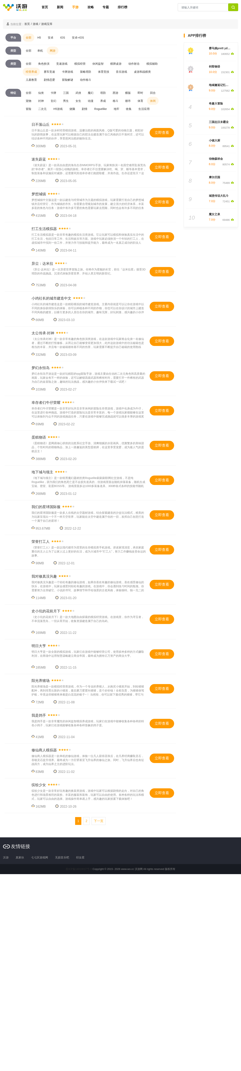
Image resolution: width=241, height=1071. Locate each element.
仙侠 (41, 92)
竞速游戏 (61, 63)
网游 (52, 50)
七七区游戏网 (39, 857)
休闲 (153, 100)
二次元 (42, 108)
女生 (78, 100)
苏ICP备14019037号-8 (79, 869)
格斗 (115, 100)
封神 (41, 100)
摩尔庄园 (214, 177)
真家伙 (20, 857)
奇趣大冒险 (216, 103)
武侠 (78, 92)
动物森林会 (216, 158)
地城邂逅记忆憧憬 (220, 85)
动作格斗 (85, 79)
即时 (140, 92)
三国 (66, 92)
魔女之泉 (214, 214)
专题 (105, 7)
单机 (40, 50)
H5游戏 (58, 108)
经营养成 (31, 71)
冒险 (28, 108)
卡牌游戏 (67, 71)
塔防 (103, 92)
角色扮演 (43, 63)
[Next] (99, 821)
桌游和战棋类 (142, 71)
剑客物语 (214, 66)
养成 (103, 100)
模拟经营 (80, 63)
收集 (129, 108)
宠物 (28, 100)
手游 (75, 7)
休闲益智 (98, 63)
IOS (62, 37)
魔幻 (90, 92)
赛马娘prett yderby (221, 48)
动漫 (90, 100)
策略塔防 (85, 71)
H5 (39, 37)
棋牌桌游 (116, 63)
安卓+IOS (78, 37)
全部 (28, 37)
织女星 (80, 857)
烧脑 (72, 108)
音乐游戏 (121, 71)
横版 (128, 92)
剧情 (84, 108)
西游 (115, 92)
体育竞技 (103, 71)
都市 (128, 100)
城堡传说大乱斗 (219, 195)
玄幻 (53, 100)
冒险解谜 (67, 79)
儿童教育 (31, 79)
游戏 (35, 24)
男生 (66, 100)
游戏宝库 (46, 24)
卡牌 (53, 92)
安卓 (50, 37)
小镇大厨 (214, 140)
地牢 (116, 108)
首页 (45, 7)
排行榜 (122, 7)
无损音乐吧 (62, 857)
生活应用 (144, 108)
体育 (140, 100)
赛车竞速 (49, 71)
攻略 (90, 7)
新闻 (60, 7)
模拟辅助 (152, 63)
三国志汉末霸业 (219, 122)
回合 (153, 92)
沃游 (6, 857)
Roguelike (100, 108)
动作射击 (134, 63)
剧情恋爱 (49, 79)
